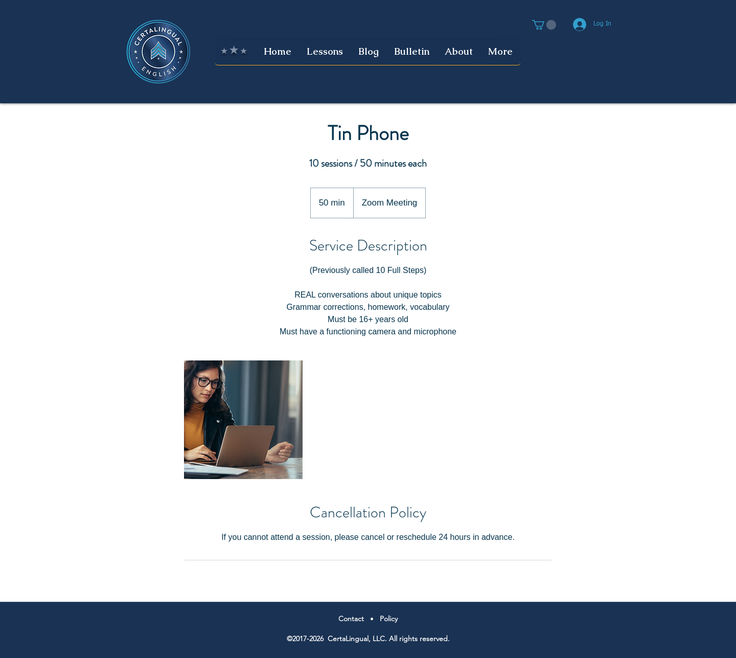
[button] (544, 25)
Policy (389, 618)
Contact (351, 618)
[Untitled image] (243, 419)
